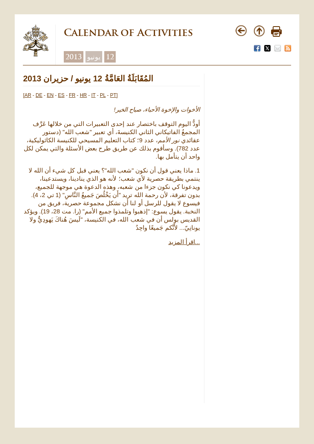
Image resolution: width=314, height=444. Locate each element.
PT (113, 95)
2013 (73, 56)
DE (39, 95)
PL (102, 95)
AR (28, 95)
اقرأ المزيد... (184, 242)
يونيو (94, 56)
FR (72, 95)
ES (61, 95)
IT (93, 95)
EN (50, 95)
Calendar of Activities (128, 32)
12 (110, 56)
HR (83, 95)
